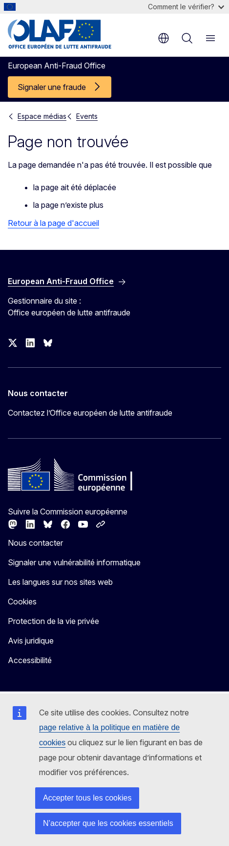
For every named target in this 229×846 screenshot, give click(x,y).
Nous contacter (35, 543)
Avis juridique (31, 641)
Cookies (22, 601)
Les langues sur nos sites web (60, 582)
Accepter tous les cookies (87, 798)
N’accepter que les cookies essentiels (108, 823)
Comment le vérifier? (186, 6)
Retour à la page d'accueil (53, 223)
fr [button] (163, 38)
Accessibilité (30, 660)
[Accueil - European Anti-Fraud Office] (66, 34)
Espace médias (42, 116)
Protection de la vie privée (53, 621)
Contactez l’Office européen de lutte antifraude (90, 413)
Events (87, 116)
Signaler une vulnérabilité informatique (74, 562)
